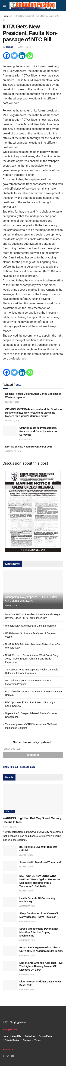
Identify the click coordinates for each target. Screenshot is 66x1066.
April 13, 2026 (26, 867)
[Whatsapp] (29, 55)
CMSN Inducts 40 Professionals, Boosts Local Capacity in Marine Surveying (38, 431)
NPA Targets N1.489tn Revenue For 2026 (28, 446)
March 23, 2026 (27, 906)
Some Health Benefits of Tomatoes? (40, 862)
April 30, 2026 (12, 402)
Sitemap (27, 1040)
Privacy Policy (45, 1036)
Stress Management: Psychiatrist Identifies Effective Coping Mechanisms (38, 932)
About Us (16, 1036)
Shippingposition (18, 1022)
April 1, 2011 (24, 47)
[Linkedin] (22, 55)
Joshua (9, 47)
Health (9, 811)
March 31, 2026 (13, 451)
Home (5, 16)
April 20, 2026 (10, 827)
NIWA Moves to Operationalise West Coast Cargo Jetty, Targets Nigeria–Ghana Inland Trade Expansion (32, 659)
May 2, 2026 (11, 605)
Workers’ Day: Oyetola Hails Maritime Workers (30, 625)
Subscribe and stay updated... (33, 742)
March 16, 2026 (27, 940)
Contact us (30, 1036)
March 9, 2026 (26, 974)
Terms (37, 1040)
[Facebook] (6, 55)
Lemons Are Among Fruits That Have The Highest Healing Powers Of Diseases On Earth (41, 966)
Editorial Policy (12, 1040)
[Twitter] (14, 55)
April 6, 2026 (25, 439)
